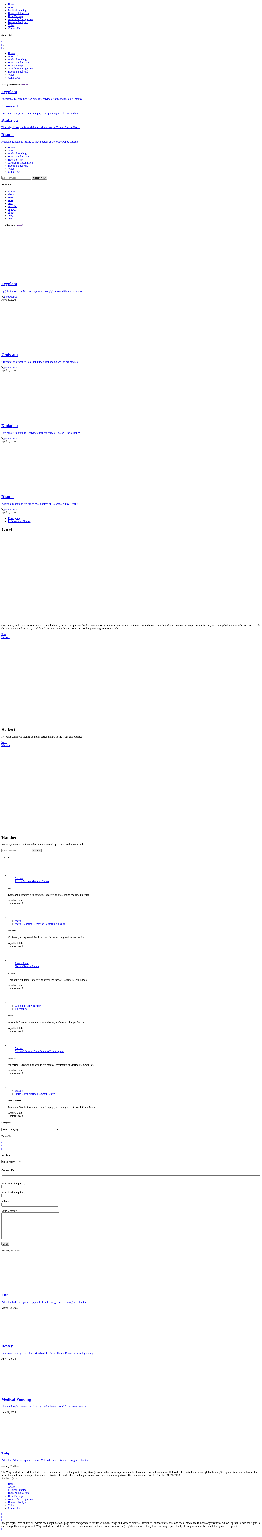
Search (36, 850)
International (22, 963)
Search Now (39, 178)
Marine (19, 878)
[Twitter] (2, 44)
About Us (13, 7)
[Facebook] (2, 41)
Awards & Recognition (20, 19)
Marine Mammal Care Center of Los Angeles (39, 1051)
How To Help (15, 16)
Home (11, 4)
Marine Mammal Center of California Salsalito (40, 923)
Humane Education (18, 13)
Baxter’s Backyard (18, 22)
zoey (10, 215)
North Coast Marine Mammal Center (35, 1093)
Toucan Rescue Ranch (27, 966)
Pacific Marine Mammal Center (32, 881)
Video (11, 25)
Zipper (11, 191)
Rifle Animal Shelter (19, 521)
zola (10, 203)
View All (25, 84)
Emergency (14, 518)
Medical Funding (17, 10)
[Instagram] (2, 47)
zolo (10, 197)
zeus (10, 200)
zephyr (12, 209)
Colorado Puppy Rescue (28, 1005)
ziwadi (11, 194)
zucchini (12, 206)
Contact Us (14, 28)
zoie (10, 218)
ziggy (11, 212)
